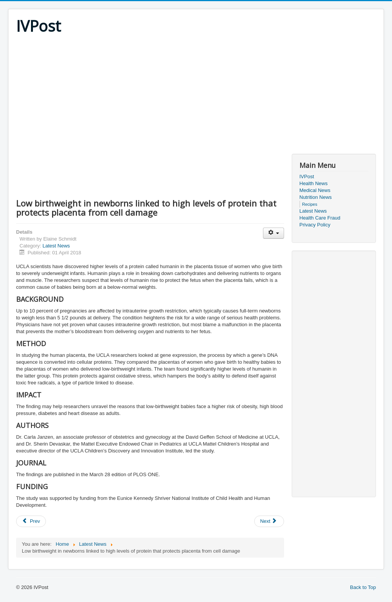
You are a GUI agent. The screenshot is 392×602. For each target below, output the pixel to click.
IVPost (306, 176)
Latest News (56, 246)
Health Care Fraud (319, 218)
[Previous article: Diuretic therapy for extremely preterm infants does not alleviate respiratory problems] (31, 521)
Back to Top (363, 587)
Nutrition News (315, 197)
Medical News (314, 190)
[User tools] (273, 233)
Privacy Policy (314, 225)
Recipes (309, 204)
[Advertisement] (196, 92)
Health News (313, 183)
